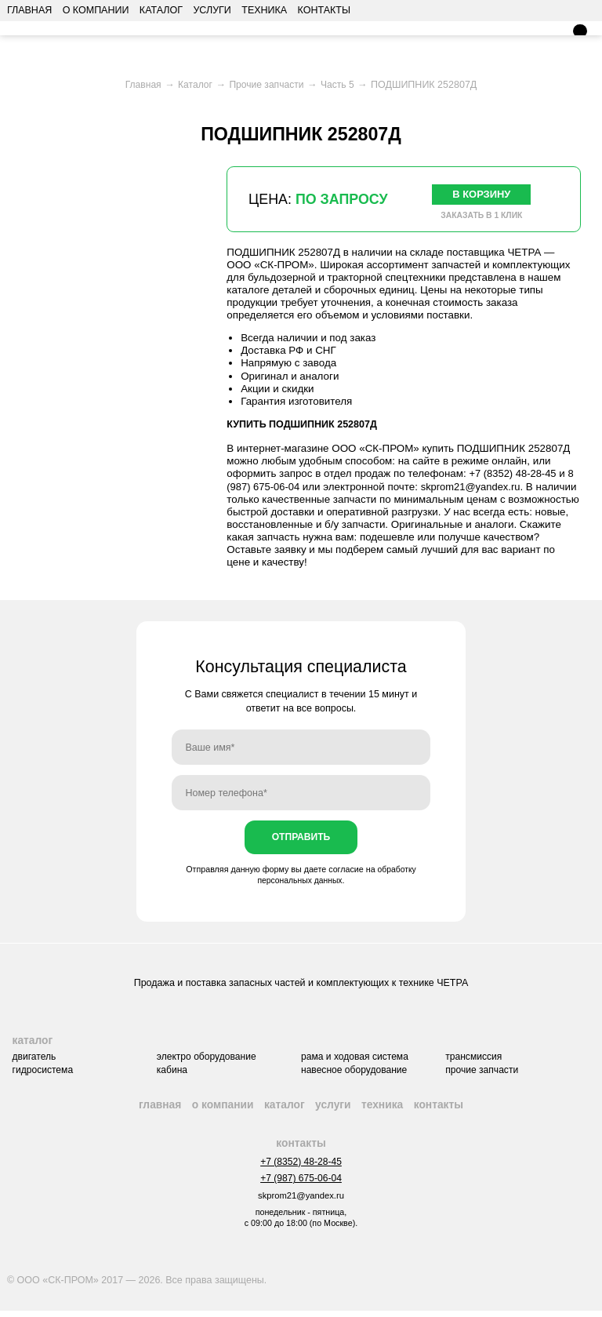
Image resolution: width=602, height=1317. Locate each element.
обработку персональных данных (336, 877)
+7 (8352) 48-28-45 (514, 475)
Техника (264, 10)
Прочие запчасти (486, 1073)
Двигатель (30, 1059)
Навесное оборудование (356, 1073)
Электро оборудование (205, 1059)
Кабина (170, 1073)
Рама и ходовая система (356, 1059)
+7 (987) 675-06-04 (301, 1184)
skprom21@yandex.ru (474, 487)
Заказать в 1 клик (482, 217)
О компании (96, 10)
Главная (29, 10)
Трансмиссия (477, 1059)
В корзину (482, 194)
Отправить (300, 839)
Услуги (211, 10)
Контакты (324, 10)
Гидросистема (38, 1073)
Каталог (161, 10)
